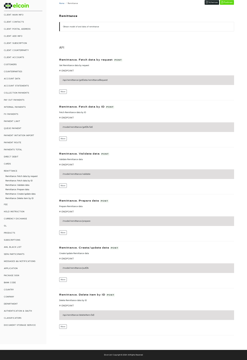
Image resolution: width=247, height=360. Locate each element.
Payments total (13, 150)
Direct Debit (11, 157)
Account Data (12, 79)
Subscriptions (12, 240)
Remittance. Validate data (17, 185)
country (9, 290)
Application (11, 268)
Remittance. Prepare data (17, 190)
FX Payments (11, 114)
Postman (227, 2)
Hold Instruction (14, 212)
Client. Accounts (14, 57)
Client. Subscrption (15, 43)
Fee (6, 204)
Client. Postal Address (17, 29)
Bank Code (10, 283)
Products (9, 233)
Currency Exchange (15, 219)
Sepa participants (14, 254)
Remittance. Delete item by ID (20, 198)
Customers (10, 64)
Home (61, 3)
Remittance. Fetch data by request (22, 176)
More (63, 92)
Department (11, 304)
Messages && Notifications (19, 261)
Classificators (12, 318)
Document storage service (20, 325)
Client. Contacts (14, 22)
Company (9, 297)
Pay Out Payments (14, 100)
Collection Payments (16, 93)
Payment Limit (12, 121)
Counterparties (13, 72)
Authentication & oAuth (18, 311)
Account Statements (16, 86)
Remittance (10, 171)
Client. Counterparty (16, 50)
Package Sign (11, 275)
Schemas (212, 2)
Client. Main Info (13, 15)
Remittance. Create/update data (20, 194)
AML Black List (13, 247)
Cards (7, 164)
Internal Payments (15, 107)
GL (5, 226)
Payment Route (12, 142)
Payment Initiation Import (19, 135)
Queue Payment (12, 128)
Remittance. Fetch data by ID (19, 181)
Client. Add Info (13, 36)
